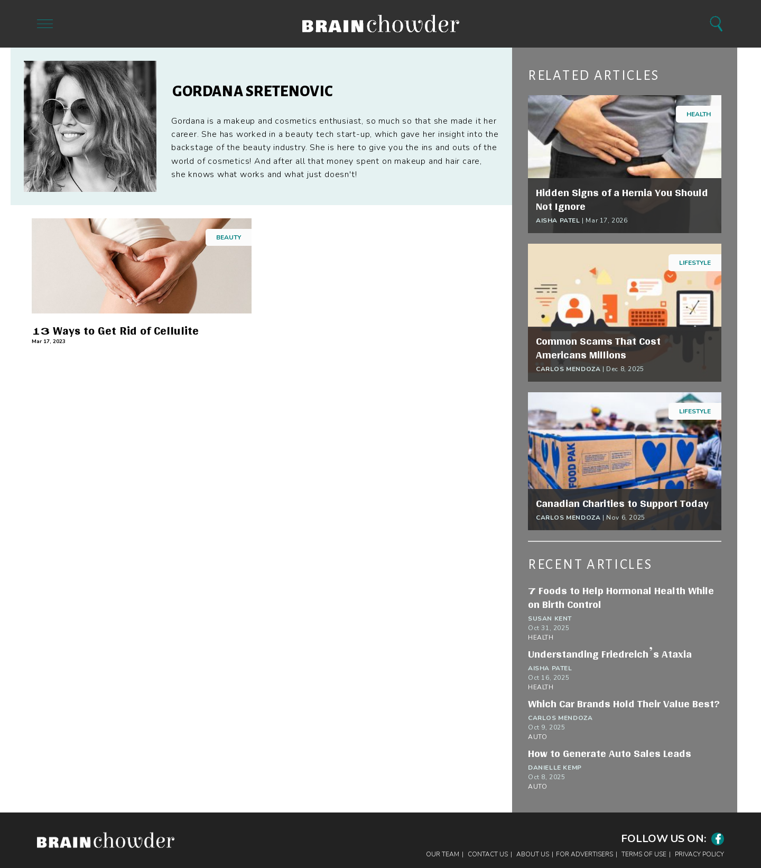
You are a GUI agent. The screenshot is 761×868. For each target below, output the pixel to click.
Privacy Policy (699, 854)
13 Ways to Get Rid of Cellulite (115, 330)
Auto (537, 737)
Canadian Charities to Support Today (622, 503)
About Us (532, 854)
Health (698, 114)
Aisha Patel (558, 220)
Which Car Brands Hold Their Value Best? (624, 703)
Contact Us (488, 854)
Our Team (442, 854)
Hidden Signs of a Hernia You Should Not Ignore (622, 199)
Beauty (228, 237)
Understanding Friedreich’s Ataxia (610, 654)
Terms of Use (643, 854)
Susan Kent (550, 618)
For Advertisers (584, 854)
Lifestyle (695, 262)
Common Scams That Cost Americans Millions (598, 348)
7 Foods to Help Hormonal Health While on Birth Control (621, 597)
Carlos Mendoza (568, 369)
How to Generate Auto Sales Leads (609, 753)
